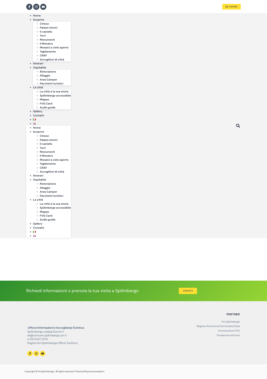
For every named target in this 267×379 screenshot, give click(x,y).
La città (38, 87)
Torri (43, 35)
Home (37, 127)
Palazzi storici (49, 27)
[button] (238, 126)
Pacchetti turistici (51, 83)
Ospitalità (39, 67)
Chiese (44, 23)
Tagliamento (48, 51)
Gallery (37, 223)
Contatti (38, 115)
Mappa (44, 99)
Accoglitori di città (52, 59)
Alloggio (45, 75)
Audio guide (48, 107)
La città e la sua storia (54, 91)
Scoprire (38, 19)
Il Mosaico (46, 43)
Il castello (46, 31)
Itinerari (38, 175)
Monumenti (47, 39)
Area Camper (48, 79)
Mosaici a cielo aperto (54, 47)
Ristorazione (48, 71)
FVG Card (46, 103)
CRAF (43, 55)
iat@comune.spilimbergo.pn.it (47, 336)
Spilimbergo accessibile (55, 95)
